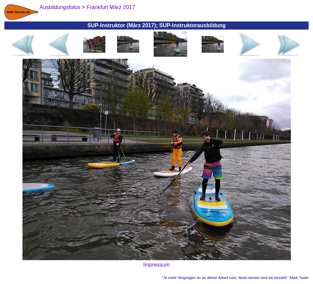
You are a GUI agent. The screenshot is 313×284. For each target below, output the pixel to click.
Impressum (156, 265)
